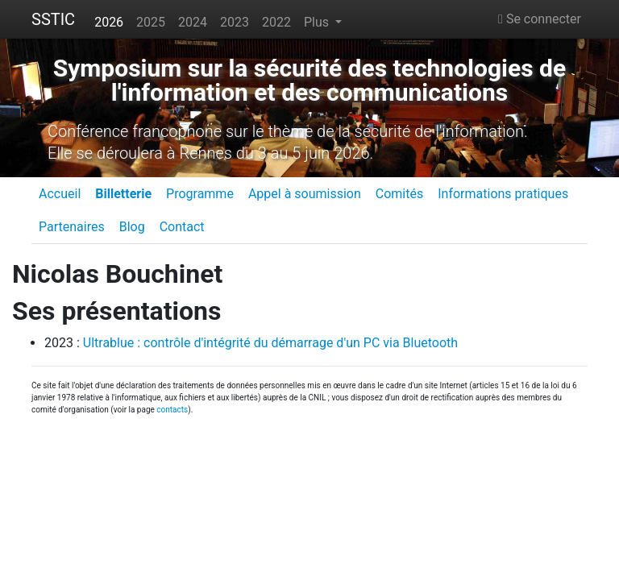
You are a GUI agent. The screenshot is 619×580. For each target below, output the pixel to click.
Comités (399, 193)
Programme (200, 193)
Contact (182, 226)
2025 (150, 22)
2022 (276, 22)
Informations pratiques (503, 193)
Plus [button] (318, 22)
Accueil (60, 193)
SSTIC (53, 19)
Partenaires (72, 226)
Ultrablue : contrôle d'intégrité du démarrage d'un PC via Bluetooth (270, 342)
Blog (132, 226)
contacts (172, 409)
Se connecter (539, 19)
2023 (234, 22)
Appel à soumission (304, 193)
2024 (192, 22)
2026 (108, 22)
